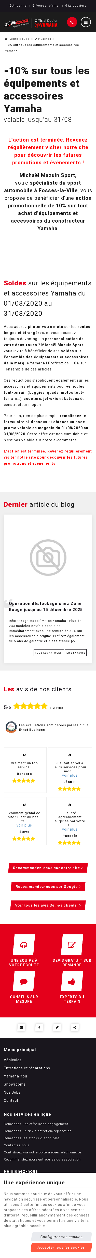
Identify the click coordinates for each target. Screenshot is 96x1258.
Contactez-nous (17, 1145)
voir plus (70, 775)
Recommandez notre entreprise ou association (42, 1159)
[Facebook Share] (39, 1027)
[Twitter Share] (57, 1027)
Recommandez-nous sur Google (46, 886)
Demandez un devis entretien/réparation (38, 1131)
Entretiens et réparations (27, 1068)
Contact (11, 1100)
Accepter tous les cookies (61, 1247)
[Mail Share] (21, 1027)
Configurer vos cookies (61, 1237)
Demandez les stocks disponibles (32, 1138)
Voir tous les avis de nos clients (46, 905)
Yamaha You (15, 1076)
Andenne (18, 5)
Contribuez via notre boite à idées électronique (42, 1152)
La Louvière (76, 5)
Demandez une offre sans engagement (36, 1124)
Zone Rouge (17, 39)
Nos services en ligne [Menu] (27, 1114)
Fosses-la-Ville (46, 5)
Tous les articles (48, 653)
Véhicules (13, 1060)
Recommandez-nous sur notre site (46, 868)
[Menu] (86, 22)
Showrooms (15, 1084)
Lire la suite (75, 653)
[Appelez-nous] (72, 22)
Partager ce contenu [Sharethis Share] (75, 1027)
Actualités (43, 39)
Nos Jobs (12, 1092)
